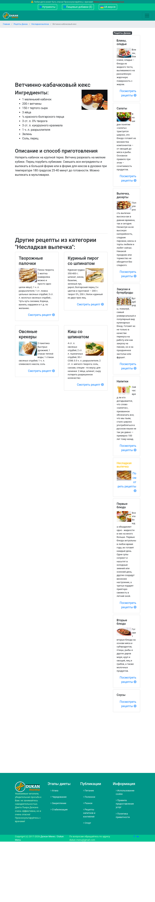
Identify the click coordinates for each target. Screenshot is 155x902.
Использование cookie (125, 792)
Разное (87, 803)
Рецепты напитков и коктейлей (89, 813)
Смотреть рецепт (41, 315)
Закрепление (58, 803)
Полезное (89, 797)
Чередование (59, 797)
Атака (54, 790)
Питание (88, 790)
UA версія (107, 6)
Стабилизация (59, 809)
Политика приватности (123, 815)
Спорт (87, 823)
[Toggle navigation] (147, 15)
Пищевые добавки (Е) (78, 6)
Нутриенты (47, 6)
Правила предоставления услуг (125, 804)
